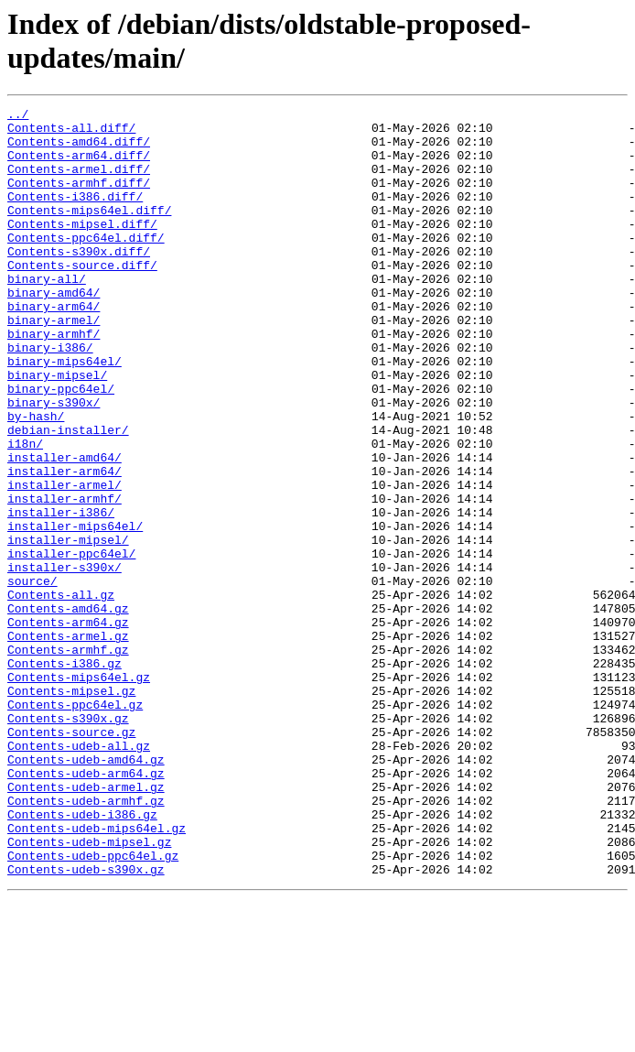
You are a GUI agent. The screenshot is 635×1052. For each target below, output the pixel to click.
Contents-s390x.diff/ (78, 281)
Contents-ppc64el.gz (75, 825)
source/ (32, 676)
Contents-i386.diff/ (75, 215)
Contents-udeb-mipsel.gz (89, 990)
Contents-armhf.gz (68, 759)
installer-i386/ (60, 594)
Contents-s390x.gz (68, 841)
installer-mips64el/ (75, 610)
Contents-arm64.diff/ (78, 165)
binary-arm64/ (53, 347)
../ (17, 116)
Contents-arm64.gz (68, 726)
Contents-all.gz (60, 693)
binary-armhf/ (53, 380)
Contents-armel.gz (68, 742)
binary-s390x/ (53, 462)
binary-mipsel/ (57, 429)
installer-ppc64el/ (71, 643)
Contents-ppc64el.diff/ (86, 264)
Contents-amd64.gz (68, 709)
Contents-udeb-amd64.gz (86, 891)
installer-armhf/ (64, 577)
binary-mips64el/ (64, 413)
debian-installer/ (68, 495)
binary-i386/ (50, 396)
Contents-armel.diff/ (78, 182)
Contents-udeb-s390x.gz (86, 1022)
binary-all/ (46, 314)
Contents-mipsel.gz (71, 808)
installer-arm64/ (64, 545)
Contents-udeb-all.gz (78, 874)
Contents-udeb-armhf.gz (86, 940)
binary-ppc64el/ (60, 446)
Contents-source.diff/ (82, 297)
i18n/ (25, 512)
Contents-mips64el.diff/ (89, 231)
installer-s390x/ (64, 660)
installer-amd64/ (64, 528)
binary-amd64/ (53, 330)
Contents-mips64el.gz (78, 792)
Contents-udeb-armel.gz (86, 924)
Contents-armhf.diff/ (78, 198)
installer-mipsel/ (68, 627)
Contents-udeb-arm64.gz (86, 907)
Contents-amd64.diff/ (78, 149)
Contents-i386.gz (64, 775)
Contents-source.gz (71, 858)
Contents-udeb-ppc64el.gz (92, 1006)
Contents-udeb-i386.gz (82, 957)
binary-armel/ (53, 363)
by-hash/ (35, 479)
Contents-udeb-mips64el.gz (96, 973)
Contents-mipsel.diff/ (82, 248)
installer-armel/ (64, 561)
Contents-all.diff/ (71, 133)
